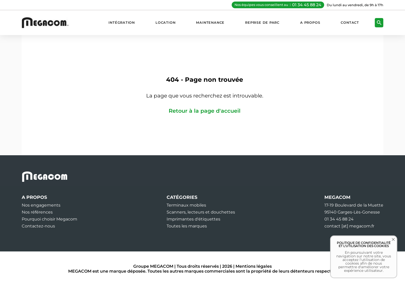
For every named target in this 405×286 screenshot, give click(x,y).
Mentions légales (254, 266)
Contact (350, 22)
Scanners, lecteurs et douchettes (201, 212)
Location (165, 22)
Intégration (121, 22)
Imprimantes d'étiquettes (193, 219)
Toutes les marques (187, 226)
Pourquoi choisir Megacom (49, 219)
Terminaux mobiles (186, 205)
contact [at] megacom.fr (349, 226)
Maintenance (210, 22)
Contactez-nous (38, 226)
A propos (310, 22)
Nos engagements (41, 205)
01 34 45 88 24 (306, 4)
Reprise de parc (262, 22)
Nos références (37, 212)
